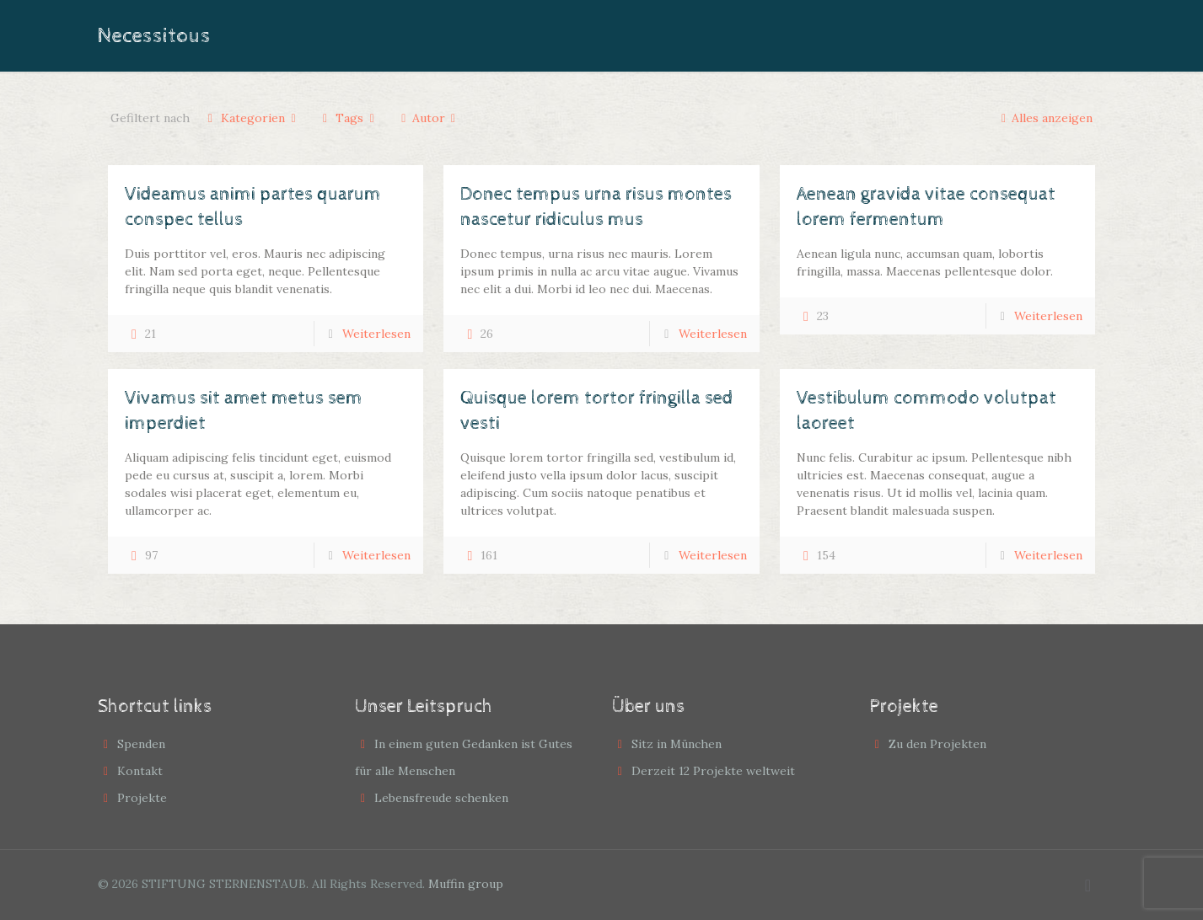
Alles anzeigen (1044, 118)
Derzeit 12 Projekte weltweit (713, 770)
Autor (428, 118)
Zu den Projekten (937, 744)
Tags (348, 118)
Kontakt (140, 770)
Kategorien (252, 118)
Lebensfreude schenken (441, 797)
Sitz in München (676, 744)
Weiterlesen (376, 333)
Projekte (142, 797)
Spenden (141, 744)
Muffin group (465, 883)
